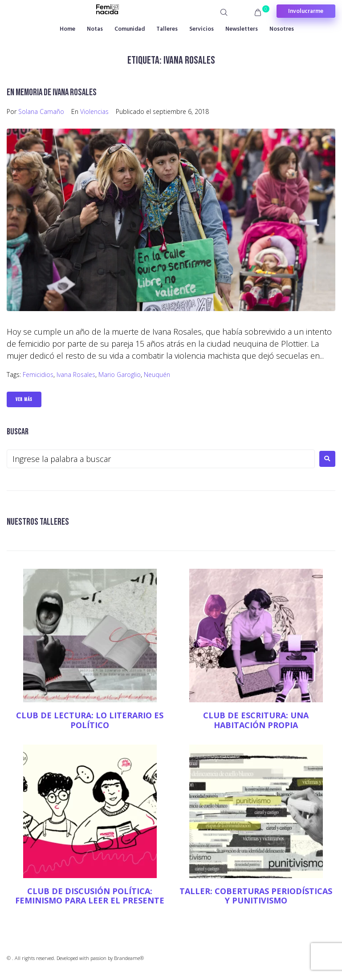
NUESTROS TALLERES (38, 521)
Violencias (94, 111)
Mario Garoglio (119, 374)
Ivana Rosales (76, 374)
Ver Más (24, 399)
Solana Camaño (41, 111)
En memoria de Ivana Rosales (52, 92)
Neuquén (157, 374)
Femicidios (38, 374)
